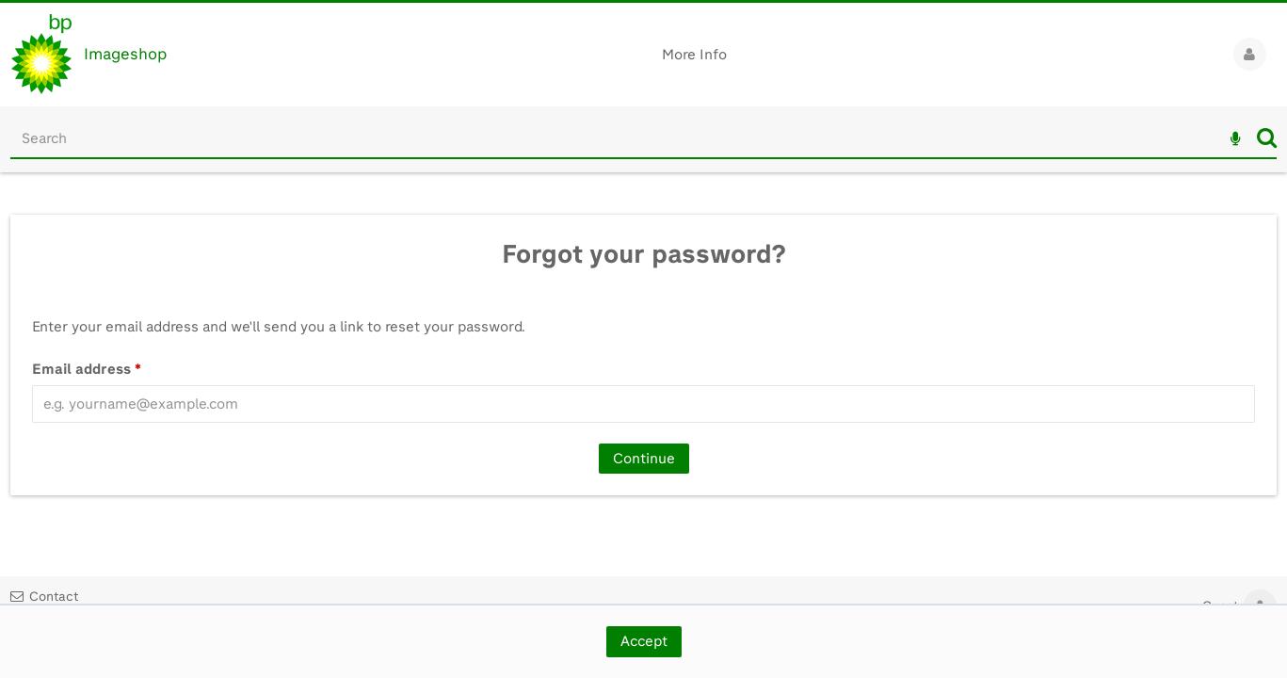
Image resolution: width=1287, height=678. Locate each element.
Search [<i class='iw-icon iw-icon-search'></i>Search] (1267, 137)
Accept (644, 641)
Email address (86, 369)
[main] (643, 353)
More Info (694, 54)
